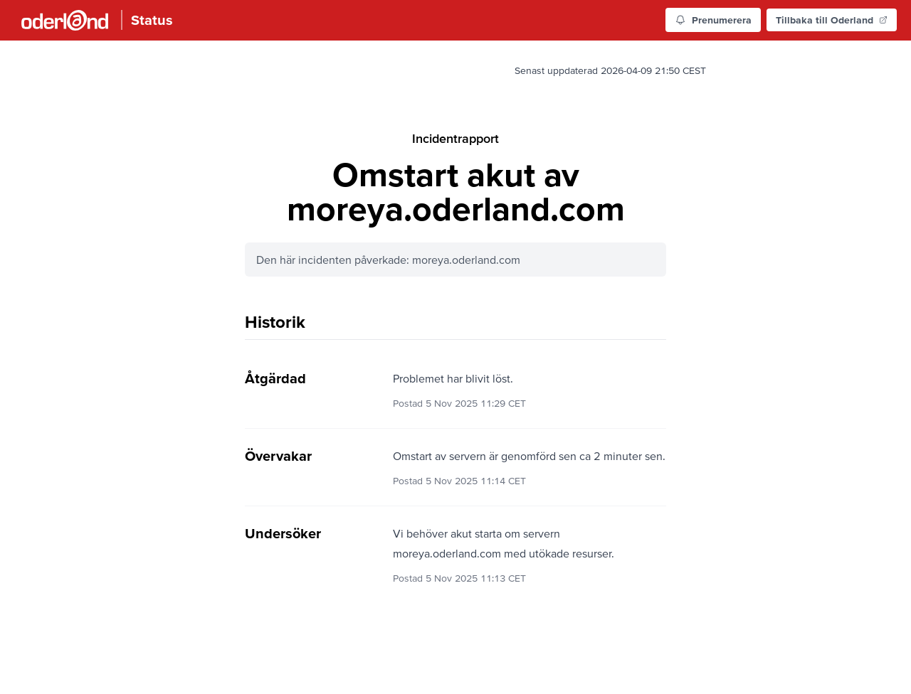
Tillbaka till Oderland (832, 20)
